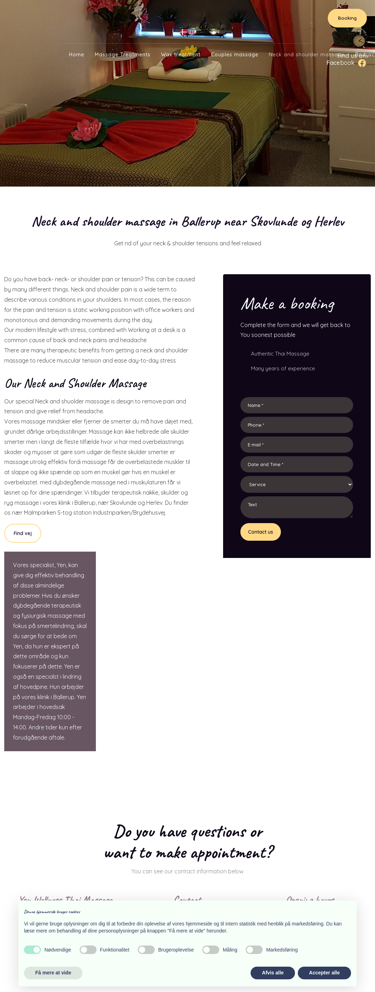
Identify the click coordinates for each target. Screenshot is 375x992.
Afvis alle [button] (272, 972)
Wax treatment (181, 54)
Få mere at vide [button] (53, 972)
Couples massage (234, 54)
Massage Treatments (122, 54)
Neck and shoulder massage (307, 54)
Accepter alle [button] (324, 972)
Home (76, 54)
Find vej (23, 533)
